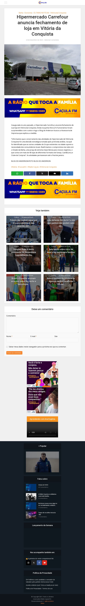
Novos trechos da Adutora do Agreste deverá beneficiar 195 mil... (61, 281)
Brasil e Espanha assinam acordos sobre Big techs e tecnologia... (23, 281)
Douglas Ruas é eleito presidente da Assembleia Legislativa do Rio (23, 252)
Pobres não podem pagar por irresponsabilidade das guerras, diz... (23, 223)
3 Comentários (43, 499)
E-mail (33, 336)
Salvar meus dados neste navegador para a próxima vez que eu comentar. (37, 347)
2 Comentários (43, 508)
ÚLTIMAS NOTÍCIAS (41, 13)
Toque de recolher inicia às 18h (47, 514)
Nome (9, 336)
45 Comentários (43, 488)
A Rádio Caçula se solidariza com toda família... (48, 496)
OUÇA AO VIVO (43, 485)
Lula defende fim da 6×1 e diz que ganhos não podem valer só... (61, 223)
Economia (28, 13)
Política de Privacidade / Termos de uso (39, 588)
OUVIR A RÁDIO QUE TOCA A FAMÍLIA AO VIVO (42, 585)
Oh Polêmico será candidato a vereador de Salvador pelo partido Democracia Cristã (40, 581)
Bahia (21, 13)
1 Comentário (42, 517)
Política (16, 217)
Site (56, 336)
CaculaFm (23, 167)
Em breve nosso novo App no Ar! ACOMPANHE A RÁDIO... (48, 505)
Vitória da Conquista (58, 13)
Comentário (11, 316)
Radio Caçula (34, 167)
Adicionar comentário (51, 40)
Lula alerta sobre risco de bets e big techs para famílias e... (61, 252)
